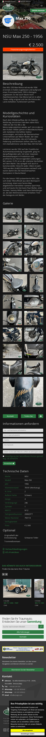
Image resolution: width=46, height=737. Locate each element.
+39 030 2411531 (15, 688)
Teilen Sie (28, 416)
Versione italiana (9, 1)
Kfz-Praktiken (11, 552)
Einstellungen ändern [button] (27, 734)
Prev (3, 574)
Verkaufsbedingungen (15, 549)
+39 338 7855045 (19, 691)
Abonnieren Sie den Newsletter (23, 672)
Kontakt (10, 416)
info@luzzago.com (16, 697)
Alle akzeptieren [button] (27, 730)
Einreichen (9, 463)
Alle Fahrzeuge (23, 634)
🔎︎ (41, 628)
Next (6, 574)
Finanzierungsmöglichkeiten (23, 49)
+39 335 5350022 (19, 694)
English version (24, 1)
